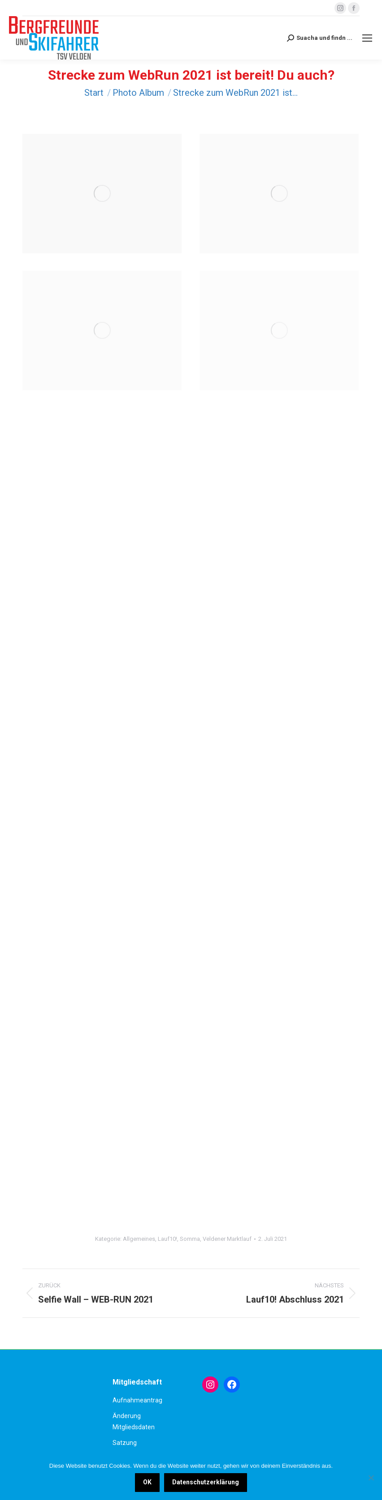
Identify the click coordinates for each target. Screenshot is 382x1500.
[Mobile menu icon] (367, 38)
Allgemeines (139, 1238)
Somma (190, 1238)
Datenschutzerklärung (205, 1482)
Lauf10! (167, 1238)
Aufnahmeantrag (137, 1400)
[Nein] (370, 1477)
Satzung (125, 1442)
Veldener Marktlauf (227, 1238)
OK (147, 1482)
